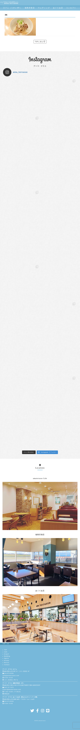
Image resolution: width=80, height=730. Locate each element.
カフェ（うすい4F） (12, 8)
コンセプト (71, 8)
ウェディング (44, 8)
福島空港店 (30, 8)
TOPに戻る (40, 41)
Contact (7, 664)
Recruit (6, 662)
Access (6, 660)
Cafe (5, 652)
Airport (6, 654)
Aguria (6, 658)
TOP (5, 650)
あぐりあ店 (58, 8)
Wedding (7, 656)
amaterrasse (42, 720)
